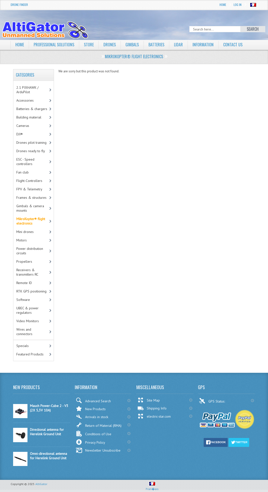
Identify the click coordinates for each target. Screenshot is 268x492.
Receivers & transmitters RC (27, 272)
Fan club (22, 172)
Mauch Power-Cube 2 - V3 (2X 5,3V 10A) (49, 408)
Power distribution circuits (29, 250)
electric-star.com (154, 416)
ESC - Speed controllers (25, 161)
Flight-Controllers (29, 180)
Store (89, 45)
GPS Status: (212, 401)
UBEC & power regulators (27, 310)
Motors (21, 240)
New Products (91, 408)
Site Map (148, 400)
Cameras (22, 125)
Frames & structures (31, 197)
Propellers (24, 261)
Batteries (156, 45)
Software (23, 299)
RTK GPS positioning (31, 291)
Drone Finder (19, 4)
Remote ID (24, 283)
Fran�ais (152, 487)
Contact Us (233, 45)
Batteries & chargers (31, 109)
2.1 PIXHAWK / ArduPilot (27, 89)
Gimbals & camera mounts (30, 208)
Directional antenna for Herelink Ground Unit (47, 431)
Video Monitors (27, 321)
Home (222, 4)
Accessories (25, 100)
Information (203, 45)
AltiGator (41, 484)
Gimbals (132, 45)
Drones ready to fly (30, 151)
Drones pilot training (31, 142)
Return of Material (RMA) (99, 425)
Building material (28, 117)
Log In (238, 4)
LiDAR (178, 45)
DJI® (19, 134)
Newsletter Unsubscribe (98, 450)
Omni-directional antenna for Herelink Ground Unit (48, 455)
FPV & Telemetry (29, 189)
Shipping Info (152, 408)
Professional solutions (54, 45)
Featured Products (30, 354)
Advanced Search (93, 400)
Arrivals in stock (92, 416)
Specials (22, 346)
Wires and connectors (24, 331)
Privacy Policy (90, 442)
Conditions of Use (93, 434)
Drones (109, 45)
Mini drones (25, 232)
